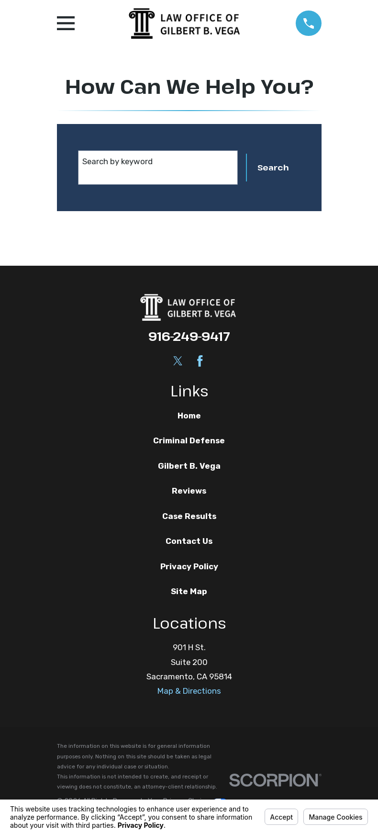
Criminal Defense (189, 440)
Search (273, 167)
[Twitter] (178, 361)
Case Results (189, 516)
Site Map (189, 591)
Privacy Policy (189, 566)
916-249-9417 (189, 336)
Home (189, 415)
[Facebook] (200, 361)
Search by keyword (117, 161)
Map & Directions (189, 691)
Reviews (189, 491)
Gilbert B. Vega (189, 466)
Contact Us (189, 541)
